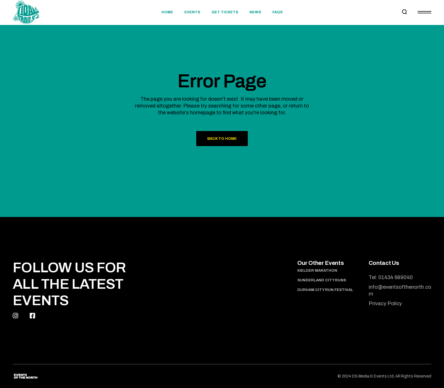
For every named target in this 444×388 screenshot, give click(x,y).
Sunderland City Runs (321, 280)
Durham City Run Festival (325, 290)
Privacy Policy (385, 303)
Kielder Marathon (317, 271)
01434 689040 (395, 277)
